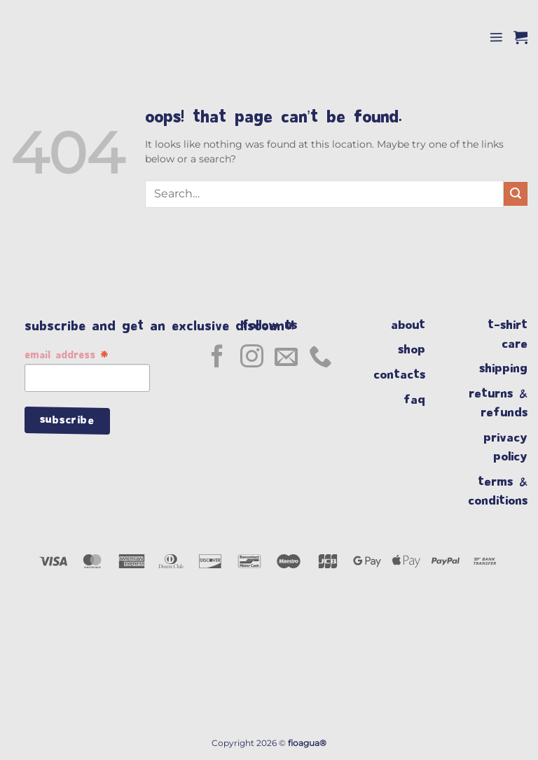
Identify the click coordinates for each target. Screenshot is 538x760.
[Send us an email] (286, 358)
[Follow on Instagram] (251, 358)
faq (421, 400)
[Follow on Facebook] (217, 358)
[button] (496, 37)
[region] (269, 709)
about (411, 325)
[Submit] (515, 194)
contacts (405, 375)
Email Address (67, 356)
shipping (503, 368)
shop (418, 350)
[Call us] (320, 358)
